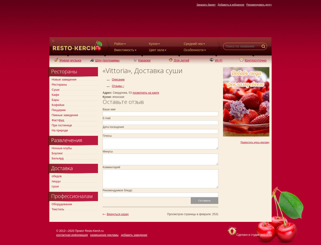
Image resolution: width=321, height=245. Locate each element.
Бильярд (58, 158)
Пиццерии (59, 110)
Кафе (55, 94)
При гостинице (62, 125)
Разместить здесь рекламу (255, 142)
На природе (60, 130)
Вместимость (125, 50)
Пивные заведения (65, 115)
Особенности (195, 50)
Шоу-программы (105, 60)
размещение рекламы (104, 235)
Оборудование (62, 204)
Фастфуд (58, 120)
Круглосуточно (253, 60)
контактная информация (72, 235)
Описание (118, 79)
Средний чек (195, 44)
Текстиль (58, 209)
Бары (55, 100)
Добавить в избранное (231, 4)
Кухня (155, 44)
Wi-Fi (216, 60)
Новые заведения (64, 79)
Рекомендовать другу (259, 4)
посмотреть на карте (145, 92)
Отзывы (118, 86)
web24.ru (266, 234)
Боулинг (57, 153)
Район (120, 44)
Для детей (179, 60)
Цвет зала (158, 50)
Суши (56, 89)
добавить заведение (134, 235)
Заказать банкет (206, 4)
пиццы (56, 181)
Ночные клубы (62, 148)
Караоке (142, 60)
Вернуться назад (118, 214)
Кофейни (58, 105)
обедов (57, 176)
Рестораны (59, 84)
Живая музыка (67, 60)
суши (55, 186)
